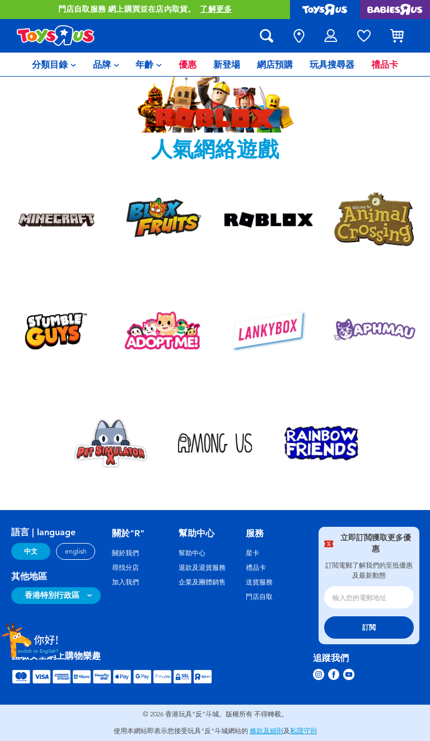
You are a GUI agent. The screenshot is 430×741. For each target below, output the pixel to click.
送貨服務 (259, 582)
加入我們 (125, 582)
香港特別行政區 (52, 595)
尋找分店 (125, 568)
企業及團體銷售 (202, 582)
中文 (31, 551)
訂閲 (369, 627)
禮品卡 (256, 568)
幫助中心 (192, 553)
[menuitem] (54, 64)
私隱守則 (303, 731)
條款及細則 (266, 731)
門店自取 (259, 597)
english (76, 551)
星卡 (252, 553)
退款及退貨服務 (202, 568)
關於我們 (125, 553)
